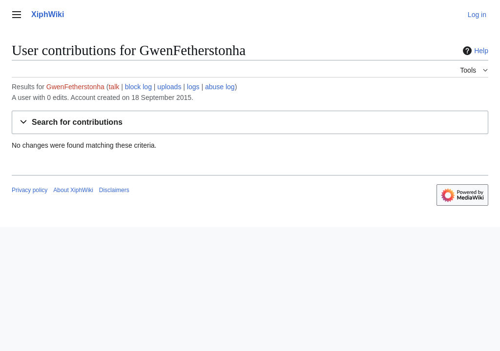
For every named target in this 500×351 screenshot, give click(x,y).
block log (138, 87)
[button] (250, 122)
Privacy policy (29, 190)
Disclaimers (114, 190)
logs (193, 87)
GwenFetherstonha (75, 87)
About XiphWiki (73, 190)
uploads (169, 87)
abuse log (220, 87)
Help (474, 50)
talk (113, 87)
